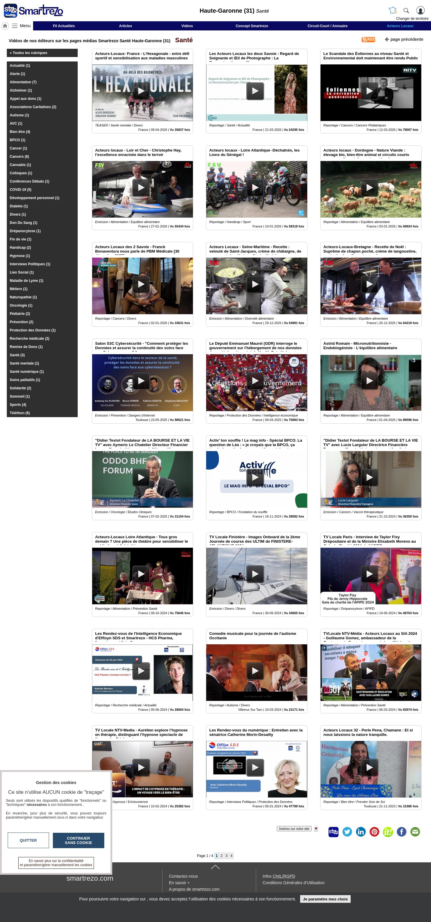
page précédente (404, 39)
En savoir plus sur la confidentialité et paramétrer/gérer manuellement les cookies (56, 863)
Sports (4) (18, 405)
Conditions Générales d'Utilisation (294, 882)
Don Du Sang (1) (23, 223)
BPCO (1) (17, 140)
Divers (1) (18, 214)
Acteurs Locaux (400, 26)
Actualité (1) (20, 66)
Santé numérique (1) (27, 372)
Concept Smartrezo (252, 26)
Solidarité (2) (20, 388)
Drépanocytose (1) (25, 231)
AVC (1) (16, 123)
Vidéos (187, 26)
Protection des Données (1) (33, 330)
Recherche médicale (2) (29, 338)
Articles (125, 26)
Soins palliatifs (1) (25, 380)
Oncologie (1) (21, 305)
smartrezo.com (89, 878)
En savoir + (179, 882)
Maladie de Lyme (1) (26, 281)
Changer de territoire (412, 19)
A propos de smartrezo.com (194, 889)
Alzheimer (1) (21, 90)
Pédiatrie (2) (20, 314)
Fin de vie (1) (20, 239)
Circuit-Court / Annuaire (328, 26)
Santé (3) (17, 355)
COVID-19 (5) (20, 190)
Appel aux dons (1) (25, 99)
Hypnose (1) (20, 256)
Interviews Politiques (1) (30, 264)
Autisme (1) (19, 115)
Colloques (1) (21, 173)
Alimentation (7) (23, 82)
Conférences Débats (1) (29, 181)
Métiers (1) (18, 289)
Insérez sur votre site (294, 828)
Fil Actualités (64, 26)
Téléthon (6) (20, 413)
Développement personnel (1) (34, 198)
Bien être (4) (20, 132)
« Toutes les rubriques (28, 53)
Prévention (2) (21, 322)
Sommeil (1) (20, 396)
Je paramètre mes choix (325, 899)
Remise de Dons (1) (26, 347)
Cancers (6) (19, 157)
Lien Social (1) (22, 272)
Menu (25, 25)
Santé (182, 40)
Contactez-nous (183, 876)
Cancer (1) (18, 148)
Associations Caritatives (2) (33, 107)
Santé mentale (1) (24, 363)
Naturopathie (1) (23, 297)
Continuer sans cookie (78, 840)
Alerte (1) (17, 74)
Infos (279, 876)
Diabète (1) (19, 206)
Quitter (28, 840)
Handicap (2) (20, 247)
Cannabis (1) (20, 165)
